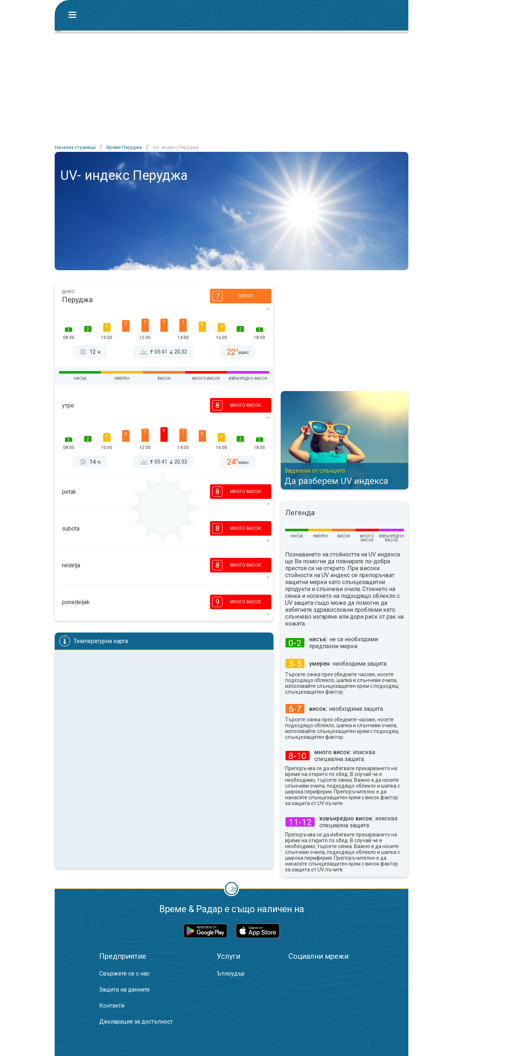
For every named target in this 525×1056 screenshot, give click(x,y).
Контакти (111, 1005)
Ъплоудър (231, 973)
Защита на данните (124, 989)
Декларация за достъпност (136, 1021)
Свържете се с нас (124, 973)
